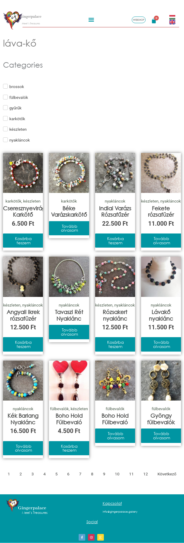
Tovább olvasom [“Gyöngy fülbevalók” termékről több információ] (161, 435)
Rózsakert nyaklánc (115, 315)
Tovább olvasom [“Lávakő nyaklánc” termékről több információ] (161, 344)
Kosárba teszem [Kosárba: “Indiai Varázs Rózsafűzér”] (115, 240)
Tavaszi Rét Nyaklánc (69, 315)
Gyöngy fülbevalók (161, 419)
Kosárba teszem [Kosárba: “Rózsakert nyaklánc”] (115, 344)
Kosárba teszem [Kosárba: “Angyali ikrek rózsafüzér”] (23, 344)
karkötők (13, 201)
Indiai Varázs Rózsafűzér (115, 211)
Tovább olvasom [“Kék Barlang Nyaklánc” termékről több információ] (23, 448)
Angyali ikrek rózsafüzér (23, 315)
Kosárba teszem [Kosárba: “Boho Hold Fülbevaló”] (69, 448)
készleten (32, 201)
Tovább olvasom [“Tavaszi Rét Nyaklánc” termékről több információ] (69, 332)
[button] (91, 18)
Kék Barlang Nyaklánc (23, 419)
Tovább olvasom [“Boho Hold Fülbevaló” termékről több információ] (115, 435)
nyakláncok (115, 201)
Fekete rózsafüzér (161, 211)
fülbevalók (59, 408)
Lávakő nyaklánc (161, 315)
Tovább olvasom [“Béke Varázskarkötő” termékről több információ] (69, 228)
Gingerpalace (30, 16)
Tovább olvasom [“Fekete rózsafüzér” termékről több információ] (161, 240)
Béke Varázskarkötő (69, 211)
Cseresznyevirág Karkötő (24, 211)
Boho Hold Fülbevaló (69, 419)
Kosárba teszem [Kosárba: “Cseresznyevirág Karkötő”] (23, 240)
